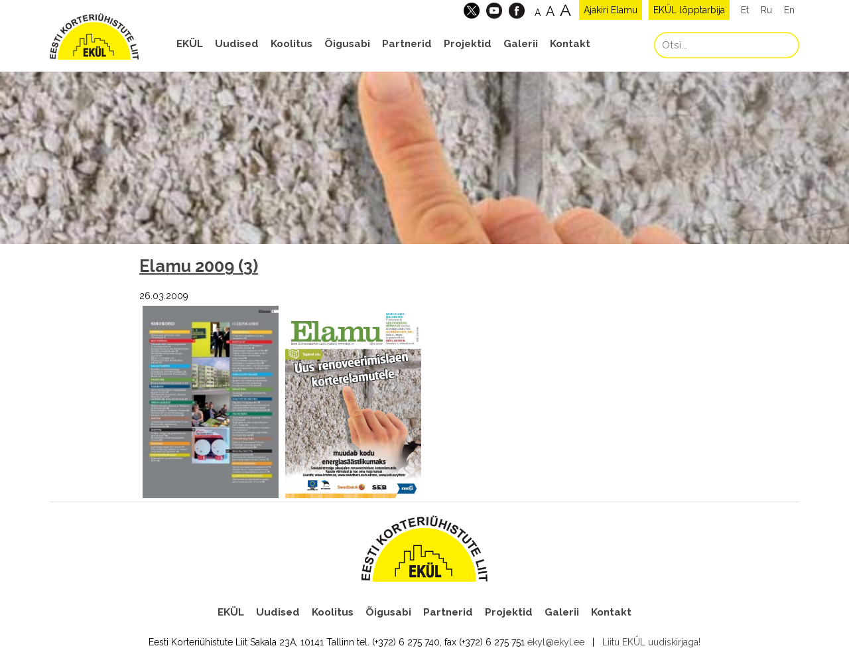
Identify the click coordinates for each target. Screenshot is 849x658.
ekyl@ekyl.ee (555, 642)
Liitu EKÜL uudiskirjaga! (651, 642)
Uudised (237, 44)
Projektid (467, 44)
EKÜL (189, 44)
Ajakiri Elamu (610, 10)
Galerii (520, 44)
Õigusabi (347, 44)
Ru (766, 10)
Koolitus (291, 44)
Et (745, 10)
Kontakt (570, 44)
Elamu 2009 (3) (198, 266)
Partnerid (407, 44)
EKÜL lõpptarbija (689, 10)
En (789, 10)
